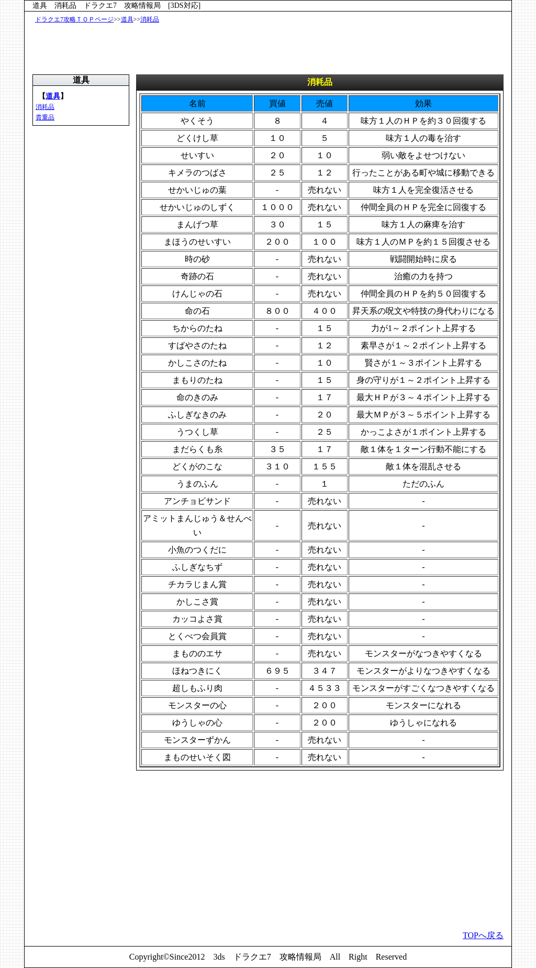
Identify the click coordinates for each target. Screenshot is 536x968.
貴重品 (45, 117)
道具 (127, 19)
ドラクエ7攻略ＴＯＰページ (74, 19)
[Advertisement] (270, 48)
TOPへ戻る (483, 935)
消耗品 (149, 19)
